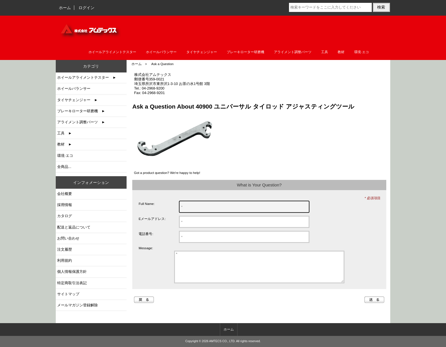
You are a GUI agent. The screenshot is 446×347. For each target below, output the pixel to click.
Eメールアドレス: (152, 219)
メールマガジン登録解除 (77, 305)
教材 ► (64, 144)
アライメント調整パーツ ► (81, 122)
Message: (146, 248)
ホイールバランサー (161, 52)
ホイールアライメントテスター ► (86, 77)
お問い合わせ (68, 238)
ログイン (86, 7)
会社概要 (64, 194)
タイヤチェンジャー (201, 52)
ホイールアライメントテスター (112, 52)
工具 (324, 52)
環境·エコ (361, 52)
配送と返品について (73, 227)
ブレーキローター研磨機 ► (81, 111)
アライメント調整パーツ (292, 52)
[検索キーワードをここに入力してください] (330, 7)
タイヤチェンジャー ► (77, 100)
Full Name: (146, 203)
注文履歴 (64, 249)
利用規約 (64, 260)
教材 (341, 52)
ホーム (65, 7)
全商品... (64, 167)
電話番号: (146, 234)
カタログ (64, 216)
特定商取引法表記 (72, 283)
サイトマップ (68, 294)
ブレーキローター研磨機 (245, 52)
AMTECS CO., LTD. (222, 341)
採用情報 (64, 205)
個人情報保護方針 (72, 271)
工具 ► (64, 133)
